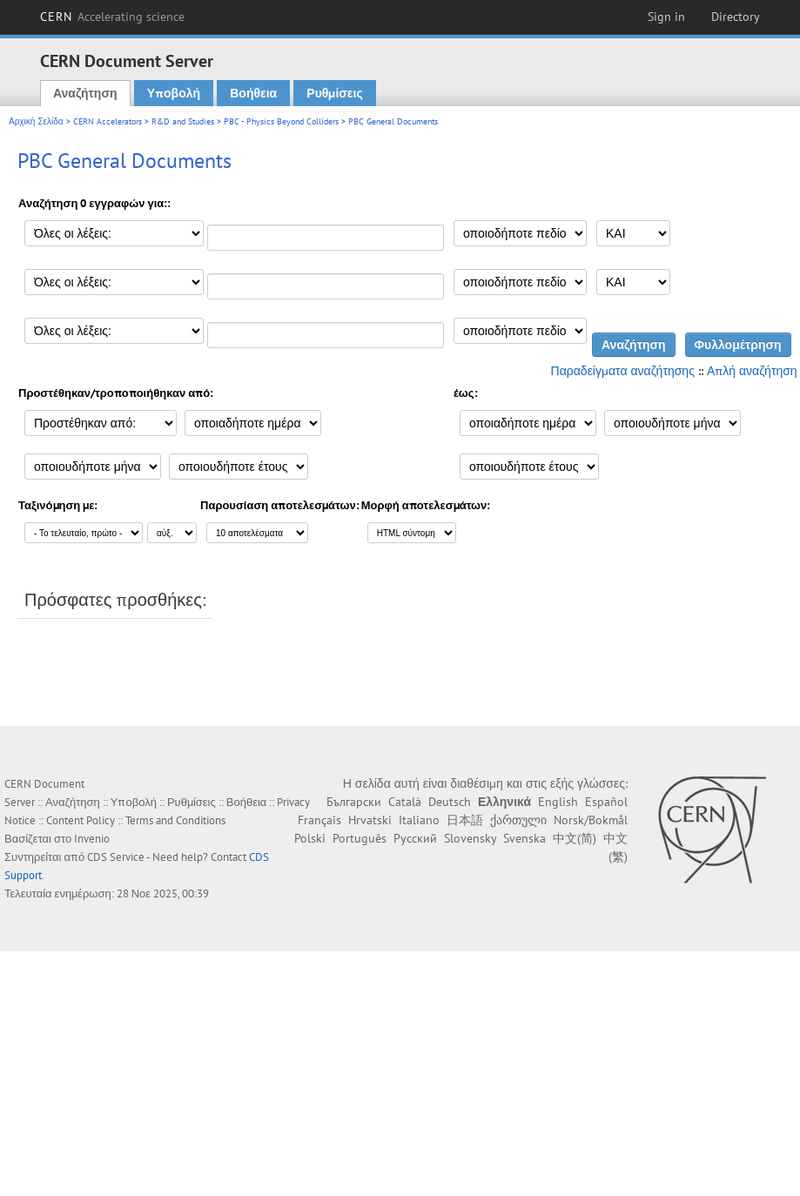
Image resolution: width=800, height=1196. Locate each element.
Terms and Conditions (175, 820)
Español (606, 802)
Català (404, 802)
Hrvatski (370, 820)
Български (353, 802)
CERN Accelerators (107, 121)
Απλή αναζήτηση (752, 371)
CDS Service (116, 857)
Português (360, 838)
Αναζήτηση (85, 93)
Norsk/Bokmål (591, 820)
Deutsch (449, 802)
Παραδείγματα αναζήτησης (623, 371)
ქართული (518, 820)
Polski (310, 838)
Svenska (524, 838)
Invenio (92, 838)
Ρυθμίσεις (334, 93)
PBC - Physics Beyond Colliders (281, 121)
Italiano (419, 820)
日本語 (465, 820)
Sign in (666, 16)
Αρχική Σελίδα (36, 121)
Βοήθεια (253, 93)
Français (319, 820)
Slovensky (470, 838)
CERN (112, 16)
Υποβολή (173, 93)
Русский (415, 838)
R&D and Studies (182, 121)
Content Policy (80, 820)
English (558, 802)
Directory (735, 16)
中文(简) (574, 838)
